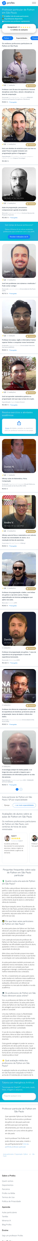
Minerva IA (6, 1220)
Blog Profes (6, 1224)
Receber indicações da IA (19, 237)
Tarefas (5, 1216)
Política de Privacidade (11, 1201)
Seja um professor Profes (12, 1235)
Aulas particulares (9, 1212)
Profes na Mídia (8, 1193)
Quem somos (7, 1181)
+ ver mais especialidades (24, 805)
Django (7, 805)
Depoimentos (7, 1185)
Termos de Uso (8, 1197)
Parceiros (6, 1189)
